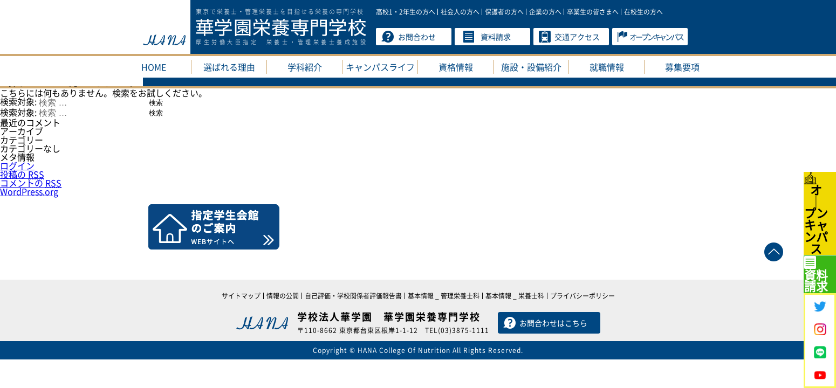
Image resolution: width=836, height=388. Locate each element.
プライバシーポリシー (582, 296)
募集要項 (682, 66)
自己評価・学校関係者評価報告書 (353, 296)
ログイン (17, 165)
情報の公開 (282, 296)
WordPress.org (29, 191)
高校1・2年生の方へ (405, 12)
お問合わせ (417, 36)
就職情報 (607, 66)
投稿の (22, 174)
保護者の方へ (504, 12)
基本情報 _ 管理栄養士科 (443, 296)
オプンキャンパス (820, 169)
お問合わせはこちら (553, 322)
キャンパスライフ (380, 66)
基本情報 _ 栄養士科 (514, 296)
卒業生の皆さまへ (593, 12)
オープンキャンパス (656, 36)
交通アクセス (577, 36)
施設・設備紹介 (531, 66)
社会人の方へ (460, 12)
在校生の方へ (643, 12)
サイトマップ (241, 296)
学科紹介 (304, 66)
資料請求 (496, 36)
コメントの (30, 182)
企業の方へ (545, 12)
